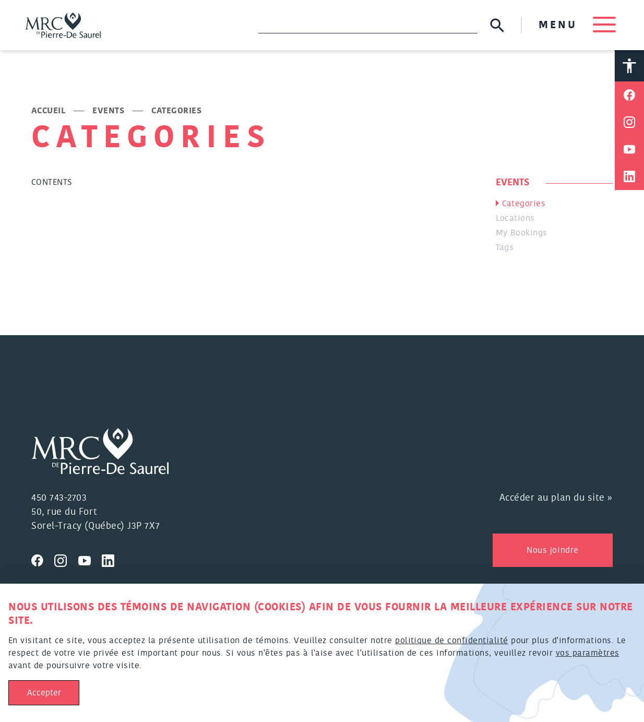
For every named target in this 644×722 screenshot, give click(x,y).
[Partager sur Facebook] (629, 95)
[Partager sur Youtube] (629, 149)
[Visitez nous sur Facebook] (42, 559)
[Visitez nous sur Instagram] (66, 559)
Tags (505, 248)
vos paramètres (587, 653)
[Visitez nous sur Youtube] (90, 559)
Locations (515, 219)
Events (108, 111)
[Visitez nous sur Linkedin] (112, 559)
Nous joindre (552, 550)
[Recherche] (368, 25)
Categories (524, 204)
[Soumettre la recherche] (497, 25)
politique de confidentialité (451, 640)
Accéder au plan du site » (556, 498)
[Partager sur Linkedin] (629, 177)
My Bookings (521, 233)
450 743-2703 (59, 498)
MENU (577, 25)
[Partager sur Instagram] (629, 122)
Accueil (48, 111)
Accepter (44, 693)
